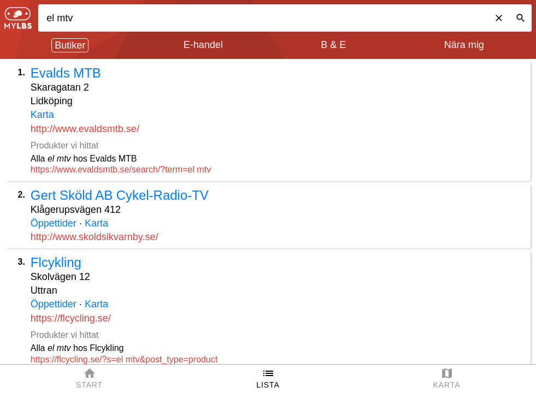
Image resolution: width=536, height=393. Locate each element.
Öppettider (53, 223)
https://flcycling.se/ (71, 318)
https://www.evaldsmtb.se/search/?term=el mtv (121, 169)
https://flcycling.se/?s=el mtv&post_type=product (124, 359)
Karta (42, 114)
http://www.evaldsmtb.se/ (85, 128)
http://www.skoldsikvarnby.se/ (94, 236)
